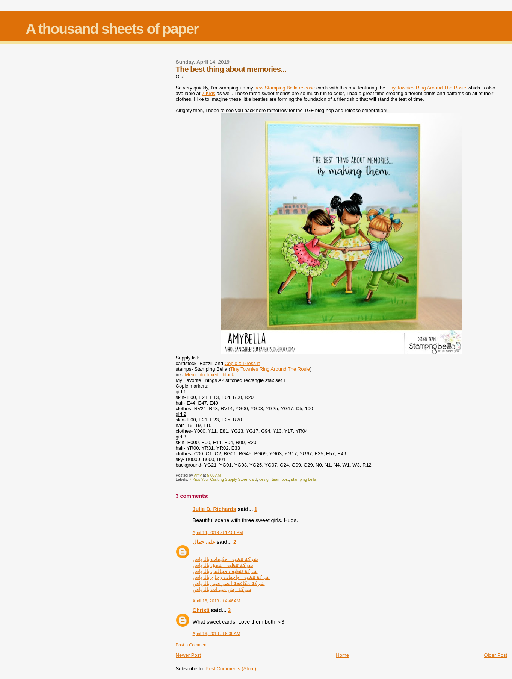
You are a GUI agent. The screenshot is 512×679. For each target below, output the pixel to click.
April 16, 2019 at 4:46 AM (216, 601)
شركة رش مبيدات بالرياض (222, 589)
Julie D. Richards (214, 509)
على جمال (204, 542)
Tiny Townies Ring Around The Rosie (426, 88)
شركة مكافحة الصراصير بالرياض (229, 583)
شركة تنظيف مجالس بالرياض (225, 571)
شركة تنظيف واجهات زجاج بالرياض (231, 577)
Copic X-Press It (242, 363)
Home (342, 655)
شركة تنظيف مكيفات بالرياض (225, 559)
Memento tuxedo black (209, 374)
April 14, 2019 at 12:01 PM (218, 532)
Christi (201, 610)
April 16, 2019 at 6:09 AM (216, 633)
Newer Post (188, 655)
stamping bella (303, 479)
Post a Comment (192, 645)
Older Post (495, 655)
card (253, 479)
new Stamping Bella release (284, 88)
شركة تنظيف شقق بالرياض (223, 565)
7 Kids (208, 93)
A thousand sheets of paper (112, 29)
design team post (274, 479)
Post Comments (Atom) (230, 668)
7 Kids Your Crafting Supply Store (218, 479)
